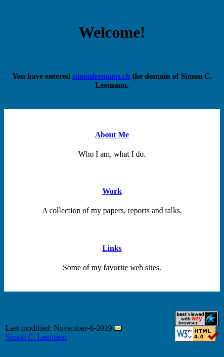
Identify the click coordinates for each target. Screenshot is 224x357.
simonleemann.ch (101, 76)
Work (112, 191)
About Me (112, 134)
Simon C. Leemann (36, 337)
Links (112, 248)
